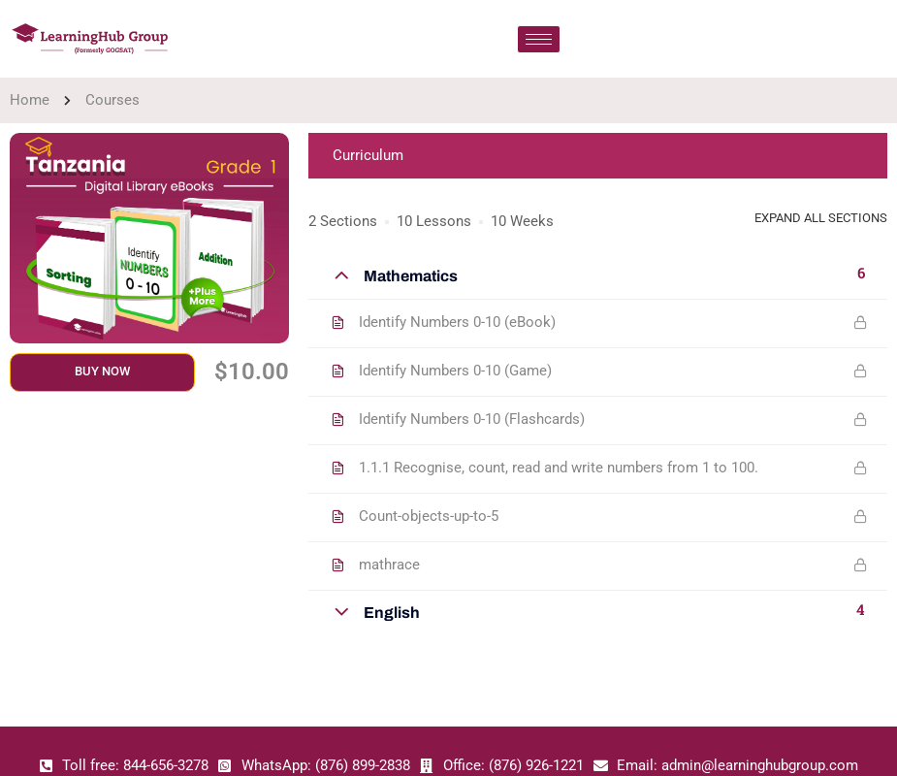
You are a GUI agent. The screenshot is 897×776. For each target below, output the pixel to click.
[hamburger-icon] (539, 39)
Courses (112, 100)
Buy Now (102, 371)
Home (29, 100)
